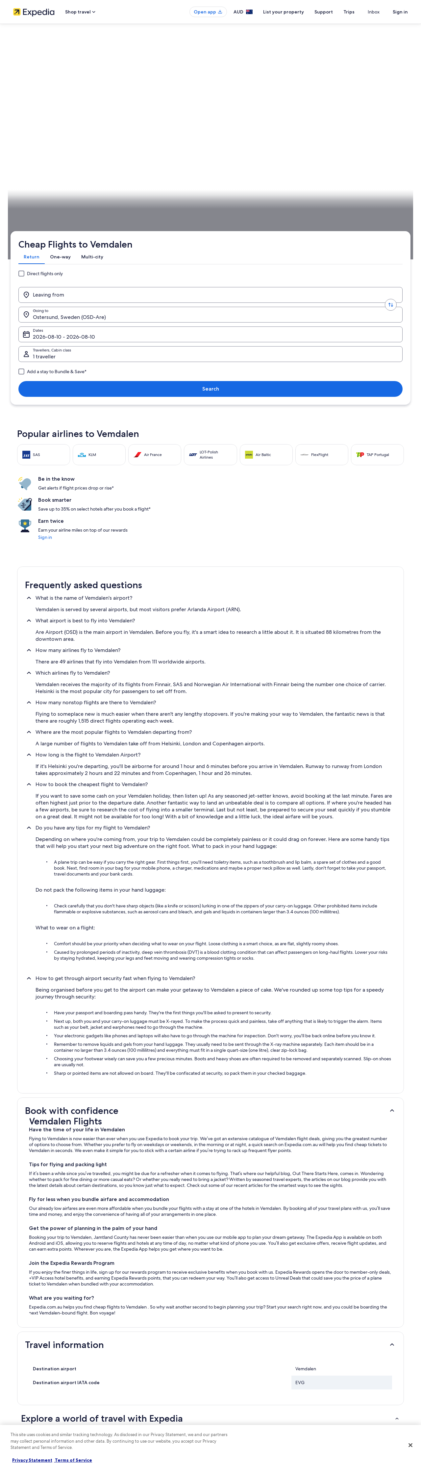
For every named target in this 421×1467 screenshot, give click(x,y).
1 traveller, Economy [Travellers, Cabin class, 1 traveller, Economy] (314, 122)
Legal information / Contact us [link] (243, 1389)
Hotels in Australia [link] (131, 1347)
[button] (210, 860)
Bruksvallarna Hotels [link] (233, 1245)
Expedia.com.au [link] (31, 205)
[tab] (34, 96)
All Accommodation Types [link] (138, 1400)
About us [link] (21, 1337)
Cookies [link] (224, 1347)
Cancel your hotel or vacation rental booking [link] (358, 1347)
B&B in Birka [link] (36, 1233)
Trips (360, 12)
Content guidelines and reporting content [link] (254, 1400)
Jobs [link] (17, 1347)
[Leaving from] (67, 120)
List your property (295, 12)
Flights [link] (57, 205)
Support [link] (326, 1337)
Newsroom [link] (23, 1400)
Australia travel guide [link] (134, 1337)
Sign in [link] (311, 287)
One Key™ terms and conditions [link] (245, 1368)
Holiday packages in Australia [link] (141, 1368)
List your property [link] (28, 1358)
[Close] (410, 1445)
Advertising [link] (23, 1379)
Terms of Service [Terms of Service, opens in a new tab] (73, 1460)
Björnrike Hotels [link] (40, 1245)
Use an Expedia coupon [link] (340, 1368)
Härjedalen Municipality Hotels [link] (243, 1258)
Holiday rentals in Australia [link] (138, 1358)
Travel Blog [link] (124, 1410)
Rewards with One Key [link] (135, 1421)
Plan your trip (392, 205)
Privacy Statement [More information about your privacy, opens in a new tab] (32, 1460)
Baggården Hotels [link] (231, 1220)
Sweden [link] (76, 205)
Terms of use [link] (228, 1358)
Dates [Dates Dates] (235, 122)
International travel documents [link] (346, 1379)
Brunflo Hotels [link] (38, 1258)
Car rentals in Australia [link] (134, 1389)
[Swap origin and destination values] (116, 120)
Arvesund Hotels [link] (41, 1208)
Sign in (400, 12)
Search (386, 119)
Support (335, 12)
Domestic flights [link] (129, 1379)
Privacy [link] (223, 1337)
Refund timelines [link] (334, 1358)
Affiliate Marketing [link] (29, 1389)
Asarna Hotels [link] (38, 1220)
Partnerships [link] (24, 1368)
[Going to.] (164, 120)
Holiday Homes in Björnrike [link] (239, 1233)
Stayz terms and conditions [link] (241, 1379)
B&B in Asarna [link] (226, 1208)
